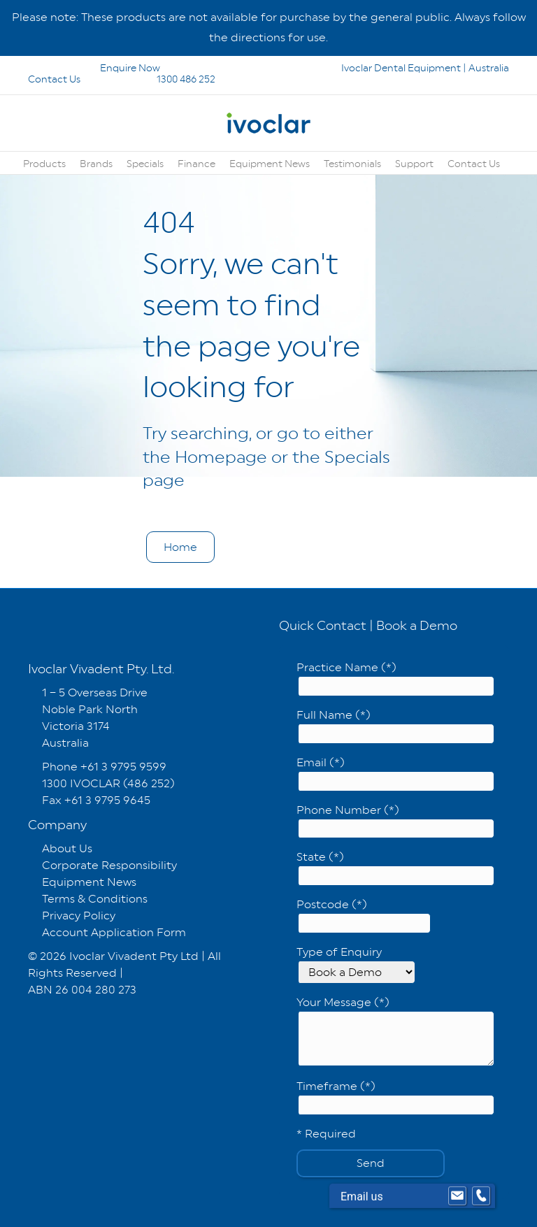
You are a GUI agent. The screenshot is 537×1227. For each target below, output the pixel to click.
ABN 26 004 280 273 (82, 989)
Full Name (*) (395, 726)
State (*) (395, 868)
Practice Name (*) (395, 678)
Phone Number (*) (395, 821)
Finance (196, 163)
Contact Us (474, 163)
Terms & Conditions (95, 898)
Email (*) (395, 773)
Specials (145, 163)
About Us (67, 848)
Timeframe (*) (395, 1097)
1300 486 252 (167, 79)
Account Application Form (114, 932)
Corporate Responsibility (109, 865)
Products (44, 163)
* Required (326, 1133)
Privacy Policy (78, 915)
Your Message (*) (395, 1031)
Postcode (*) (363, 915)
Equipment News (269, 163)
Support (414, 163)
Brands (96, 163)
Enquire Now (95, 67)
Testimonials (352, 163)
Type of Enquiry (355, 964)
